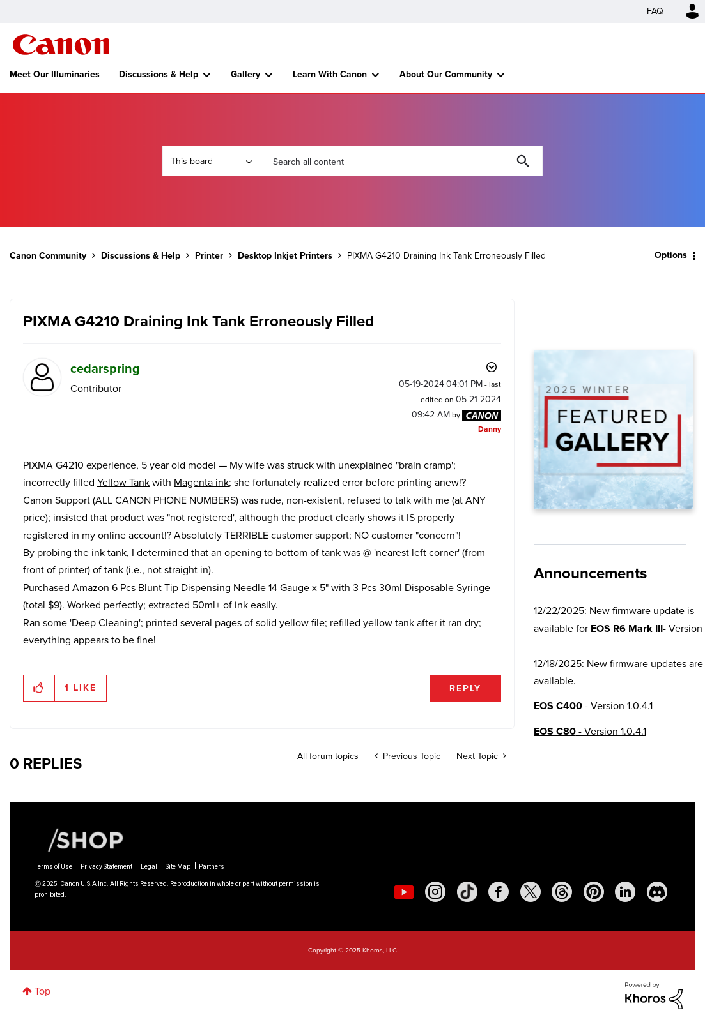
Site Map (178, 866)
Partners (211, 866)
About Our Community (445, 74)
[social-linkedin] (625, 892)
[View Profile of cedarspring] (105, 368)
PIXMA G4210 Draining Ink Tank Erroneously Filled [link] (446, 255)
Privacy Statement (106, 866)
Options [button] (671, 255)
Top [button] (42, 991)
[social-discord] (657, 892)
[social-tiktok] (467, 892)
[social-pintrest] (594, 892)
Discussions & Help (158, 74)
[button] (39, 688)
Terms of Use (53, 866)
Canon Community (61, 45)
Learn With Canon (330, 74)
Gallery (245, 74)
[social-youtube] (404, 892)
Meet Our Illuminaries (55, 74)
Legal (149, 866)
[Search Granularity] (211, 161)
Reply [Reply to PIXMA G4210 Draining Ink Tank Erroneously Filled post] (465, 688)
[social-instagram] (435, 892)
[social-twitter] (530, 892)
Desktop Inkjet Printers (285, 255)
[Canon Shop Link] (79, 839)
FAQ (655, 11)
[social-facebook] (498, 892)
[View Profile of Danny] (489, 429)
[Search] (401, 161)
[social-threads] (562, 892)
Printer (209, 255)
